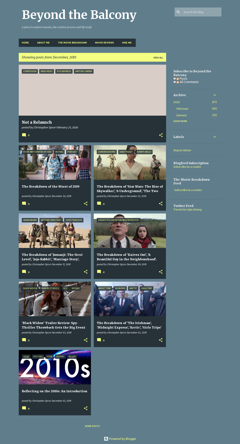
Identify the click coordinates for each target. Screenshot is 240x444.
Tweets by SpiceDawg (187, 209)
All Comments (188, 82)
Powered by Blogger (120, 438)
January (181, 115)
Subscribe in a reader (187, 166)
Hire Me (127, 42)
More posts (92, 426)
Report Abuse (182, 150)
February (182, 108)
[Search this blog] (201, 11)
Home (25, 42)
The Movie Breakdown (72, 42)
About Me (43, 42)
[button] (161, 135)
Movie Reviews (104, 42)
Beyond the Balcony (79, 14)
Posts (182, 78)
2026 (176, 102)
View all (158, 57)
